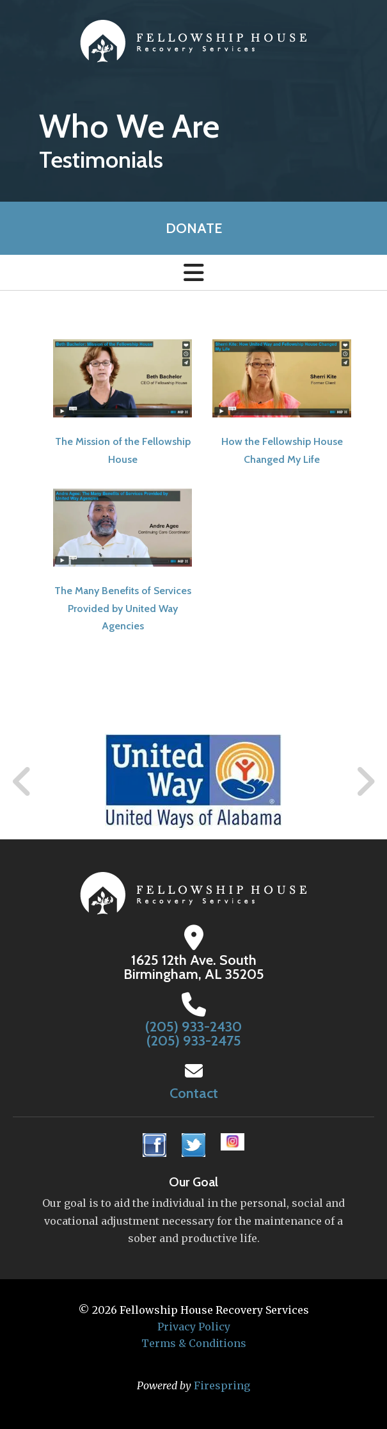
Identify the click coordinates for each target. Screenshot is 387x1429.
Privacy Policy (193, 1326)
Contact (194, 1093)
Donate (194, 228)
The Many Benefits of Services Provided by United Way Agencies (122, 608)
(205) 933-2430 (193, 1026)
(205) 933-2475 (193, 1040)
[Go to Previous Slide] (22, 781)
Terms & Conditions (193, 1343)
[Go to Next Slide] (365, 781)
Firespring (222, 1385)
